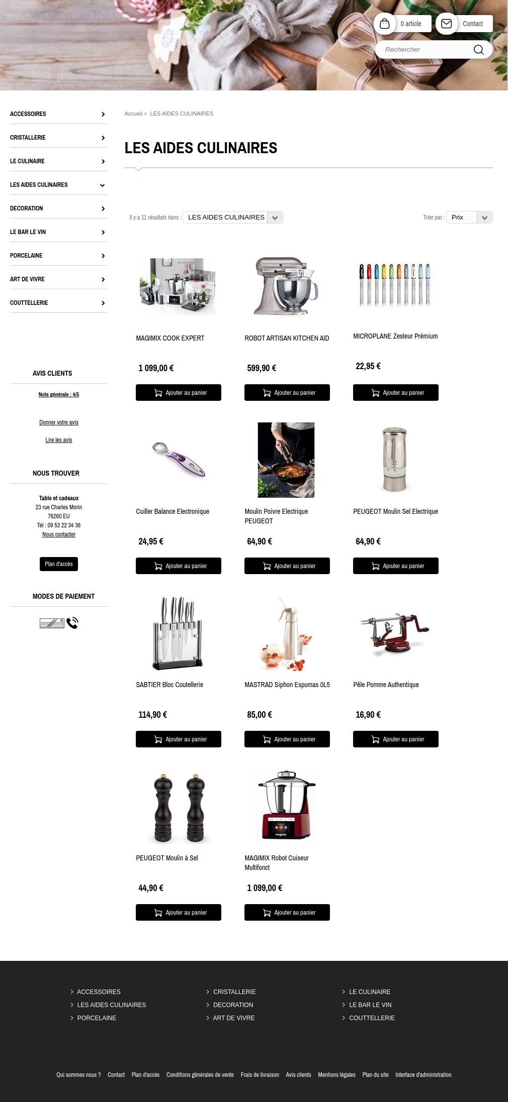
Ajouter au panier (186, 392)
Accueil (133, 114)
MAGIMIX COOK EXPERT (170, 338)
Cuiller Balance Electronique (172, 511)
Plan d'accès (146, 1075)
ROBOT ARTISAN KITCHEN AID (286, 338)
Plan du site (376, 1075)
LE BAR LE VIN (371, 1005)
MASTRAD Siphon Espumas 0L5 (286, 684)
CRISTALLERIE (234, 992)
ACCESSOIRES (99, 992)
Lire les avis (58, 440)
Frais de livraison (260, 1075)
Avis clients (298, 1075)
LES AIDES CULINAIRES (111, 1005)
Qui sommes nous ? (78, 1075)
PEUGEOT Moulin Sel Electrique (395, 511)
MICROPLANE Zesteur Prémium (395, 336)
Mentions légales (337, 1075)
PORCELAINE (96, 1018)
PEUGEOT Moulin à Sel (167, 857)
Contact (473, 23)
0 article (411, 23)
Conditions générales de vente (200, 1075)
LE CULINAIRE (370, 992)
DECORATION (233, 1005)
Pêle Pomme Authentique (386, 684)
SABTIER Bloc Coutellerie (169, 684)
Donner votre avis (58, 422)
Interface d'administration (423, 1075)
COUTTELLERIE (372, 1018)
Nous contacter (58, 534)
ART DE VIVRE (234, 1018)
